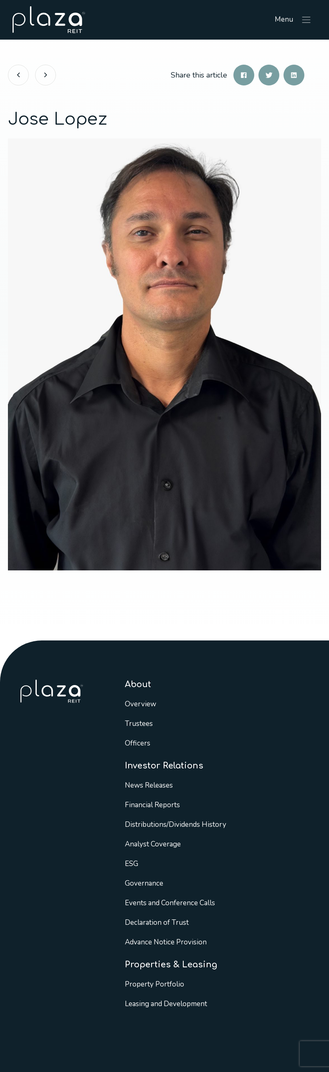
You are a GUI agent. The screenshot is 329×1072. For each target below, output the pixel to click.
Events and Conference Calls (170, 903)
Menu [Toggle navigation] (293, 20)
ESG (131, 864)
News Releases (149, 785)
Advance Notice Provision (166, 942)
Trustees (139, 723)
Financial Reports (152, 805)
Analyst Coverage (153, 844)
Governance (144, 883)
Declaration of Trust (157, 922)
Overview (140, 704)
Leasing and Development (166, 1004)
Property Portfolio (154, 984)
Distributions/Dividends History (175, 824)
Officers (137, 743)
